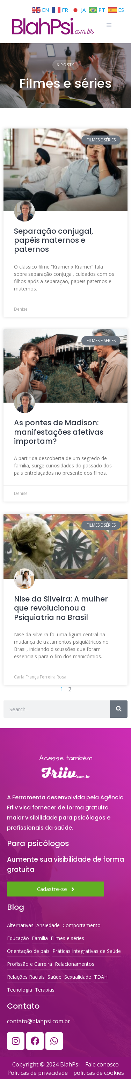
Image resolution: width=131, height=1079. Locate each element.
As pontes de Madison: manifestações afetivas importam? (58, 432)
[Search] (119, 709)
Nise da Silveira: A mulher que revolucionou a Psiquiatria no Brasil (61, 608)
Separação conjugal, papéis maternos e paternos (53, 240)
